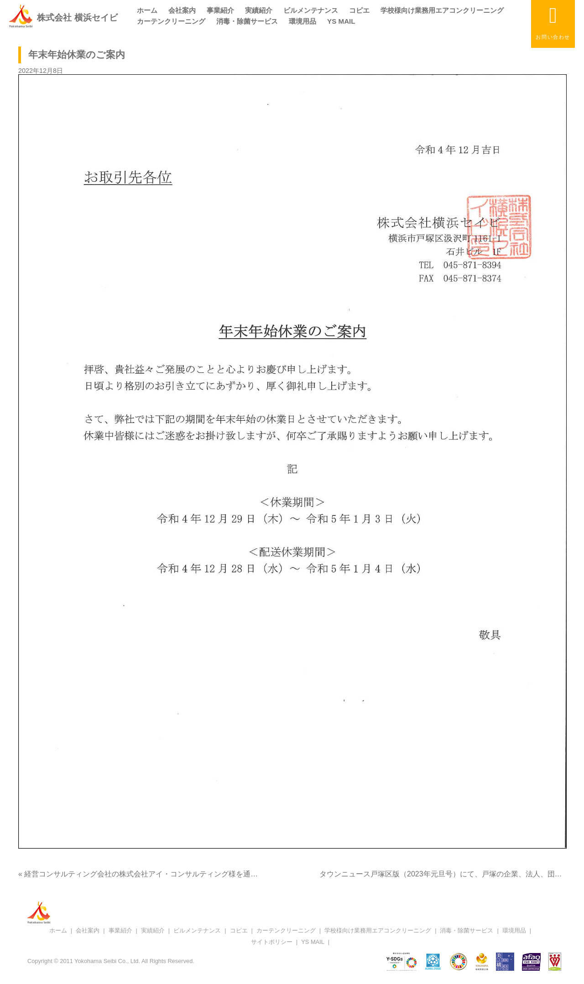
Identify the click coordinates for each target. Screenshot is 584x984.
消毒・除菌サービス (247, 21)
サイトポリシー (271, 941)
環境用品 (302, 21)
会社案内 (182, 10)
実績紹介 (258, 10)
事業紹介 (220, 10)
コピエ (359, 10)
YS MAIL (341, 21)
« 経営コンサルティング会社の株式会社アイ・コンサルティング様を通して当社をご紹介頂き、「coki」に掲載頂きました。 (221, 874)
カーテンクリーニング (171, 21)
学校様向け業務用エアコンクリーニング (442, 10)
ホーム (147, 10)
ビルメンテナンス (310, 10)
